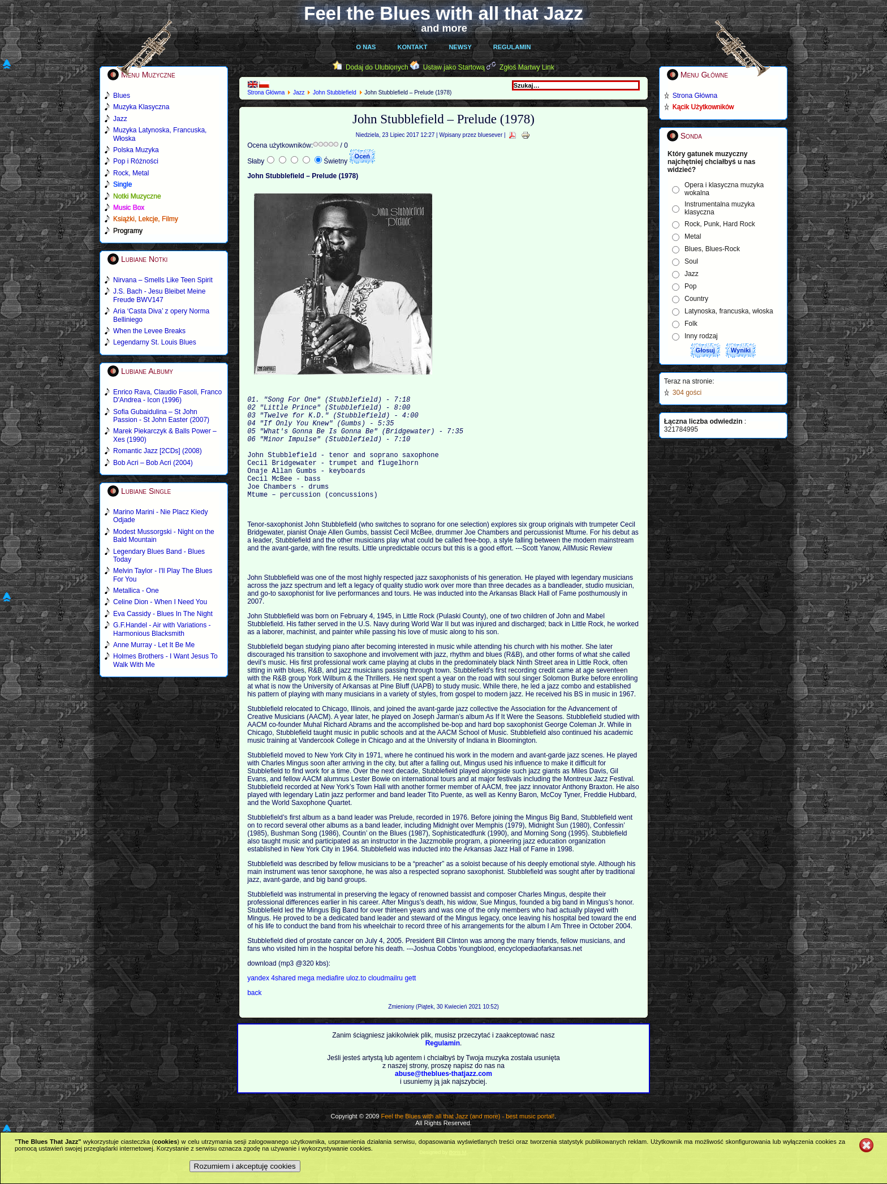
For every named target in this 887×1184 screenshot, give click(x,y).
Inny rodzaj (701, 336)
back (254, 1017)
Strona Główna (266, 92)
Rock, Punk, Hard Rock (719, 224)
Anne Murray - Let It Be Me (154, 645)
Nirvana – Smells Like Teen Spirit (163, 280)
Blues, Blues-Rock (712, 249)
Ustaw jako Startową (454, 67)
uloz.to (357, 1002)
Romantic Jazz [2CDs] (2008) (157, 451)
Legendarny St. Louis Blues (154, 342)
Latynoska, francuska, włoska (728, 311)
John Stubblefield (334, 92)
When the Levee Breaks (149, 331)
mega (307, 1002)
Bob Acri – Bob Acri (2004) (153, 463)
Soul (691, 261)
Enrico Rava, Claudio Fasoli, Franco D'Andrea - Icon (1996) (167, 396)
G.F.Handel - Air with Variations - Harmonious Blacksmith (162, 629)
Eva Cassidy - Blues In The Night (163, 614)
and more (444, 28)
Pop (690, 286)
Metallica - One (136, 591)
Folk (690, 324)
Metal (692, 236)
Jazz (299, 92)
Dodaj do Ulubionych (377, 67)
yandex (259, 1002)
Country (696, 299)
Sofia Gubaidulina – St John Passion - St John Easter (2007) (161, 416)
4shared (284, 1002)
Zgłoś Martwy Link (527, 67)
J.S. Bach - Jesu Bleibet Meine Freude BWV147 (159, 295)
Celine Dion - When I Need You (160, 602)
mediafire (330, 1002)
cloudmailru (386, 1002)
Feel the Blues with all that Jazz (443, 13)
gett (410, 1002)
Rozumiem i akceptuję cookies (245, 1166)
